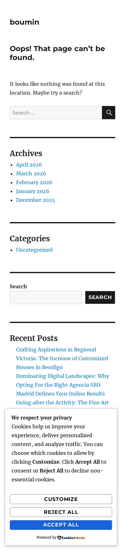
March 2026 (31, 173)
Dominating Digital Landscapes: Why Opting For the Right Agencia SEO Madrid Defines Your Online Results (62, 385)
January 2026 (32, 191)
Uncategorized (34, 250)
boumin (24, 22)
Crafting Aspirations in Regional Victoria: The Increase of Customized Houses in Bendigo (62, 358)
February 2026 (34, 182)
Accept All (61, 525)
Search (18, 286)
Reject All (61, 512)
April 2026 (29, 164)
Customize (61, 499)
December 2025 (35, 200)
